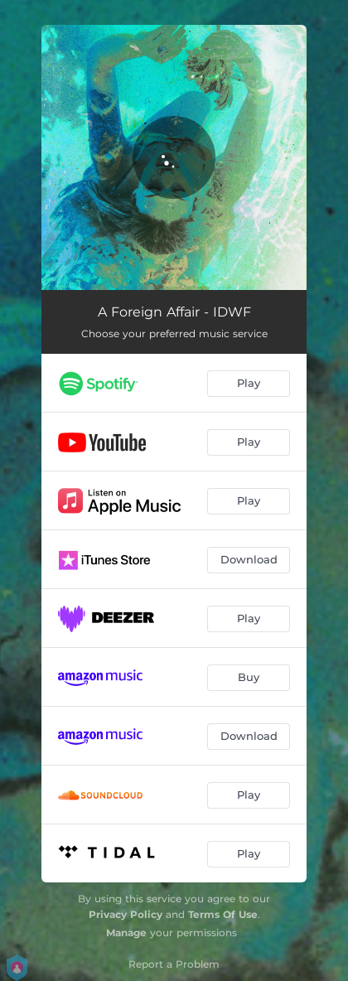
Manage (126, 932)
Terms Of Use (223, 914)
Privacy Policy (125, 914)
